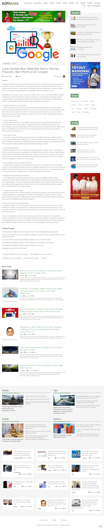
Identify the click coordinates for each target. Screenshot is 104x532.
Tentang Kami (43, 520)
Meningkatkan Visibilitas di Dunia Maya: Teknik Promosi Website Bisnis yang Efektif (30, 232)
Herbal (52, 3)
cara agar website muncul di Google (15, 254)
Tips (77, 3)
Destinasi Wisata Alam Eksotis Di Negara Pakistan (37, 403)
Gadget (71, 3)
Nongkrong (28, 3)
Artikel (54, 520)
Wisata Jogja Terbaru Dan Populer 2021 (37, 399)
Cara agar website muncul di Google (15, 205)
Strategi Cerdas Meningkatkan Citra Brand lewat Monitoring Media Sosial (57, 453)
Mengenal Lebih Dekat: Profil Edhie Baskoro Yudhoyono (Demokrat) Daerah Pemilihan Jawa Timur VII (41, 329)
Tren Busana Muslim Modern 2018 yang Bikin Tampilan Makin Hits (88, 425)
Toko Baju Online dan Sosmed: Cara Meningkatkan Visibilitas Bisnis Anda (87, 435)
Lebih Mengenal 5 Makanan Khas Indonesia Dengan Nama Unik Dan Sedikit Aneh (36, 426)
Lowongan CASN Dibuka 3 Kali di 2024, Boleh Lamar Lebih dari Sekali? (90, 453)
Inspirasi (82, 3)
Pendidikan (96, 6)
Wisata (45, 3)
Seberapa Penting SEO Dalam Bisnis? (14, 248)
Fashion (89, 3)
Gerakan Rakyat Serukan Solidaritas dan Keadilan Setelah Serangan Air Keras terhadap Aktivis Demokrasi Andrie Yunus (85, 485)
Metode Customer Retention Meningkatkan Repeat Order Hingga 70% (41, 271)
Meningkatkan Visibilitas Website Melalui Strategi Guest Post (22, 245)
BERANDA (6, 63)
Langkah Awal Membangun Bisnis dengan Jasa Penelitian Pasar (87, 402)
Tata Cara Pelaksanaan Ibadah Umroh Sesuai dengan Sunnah (41, 348)
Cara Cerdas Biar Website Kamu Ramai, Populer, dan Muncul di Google (88, 406)
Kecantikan (38, 3)
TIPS (14, 63)
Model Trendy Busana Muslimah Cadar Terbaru (88, 430)
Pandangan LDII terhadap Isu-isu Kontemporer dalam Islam (22, 502)
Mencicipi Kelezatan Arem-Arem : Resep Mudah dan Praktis (37, 432)
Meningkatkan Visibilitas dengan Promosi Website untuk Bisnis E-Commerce (28, 242)
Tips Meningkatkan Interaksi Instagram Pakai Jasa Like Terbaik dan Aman (88, 397)
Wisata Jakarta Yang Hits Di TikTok (35, 396)
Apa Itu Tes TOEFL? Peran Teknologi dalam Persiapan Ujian (22, 467)
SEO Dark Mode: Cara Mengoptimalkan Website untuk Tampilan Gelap (26, 239)
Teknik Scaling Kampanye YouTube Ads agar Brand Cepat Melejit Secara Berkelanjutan (41, 310)
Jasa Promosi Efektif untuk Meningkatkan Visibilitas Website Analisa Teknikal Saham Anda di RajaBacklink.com (33, 236)
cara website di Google (31, 258)
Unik (83, 6)
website (43, 258)
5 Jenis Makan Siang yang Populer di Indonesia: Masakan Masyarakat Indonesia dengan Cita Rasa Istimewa (36, 437)
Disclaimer (64, 520)
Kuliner (58, 3)
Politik (65, 3)
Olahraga (97, 3)
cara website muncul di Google (40, 254)
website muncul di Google (12, 258)
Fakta (89, 6)
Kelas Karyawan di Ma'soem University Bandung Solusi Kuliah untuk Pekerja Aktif (22, 453)
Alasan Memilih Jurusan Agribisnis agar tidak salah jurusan (41, 366)
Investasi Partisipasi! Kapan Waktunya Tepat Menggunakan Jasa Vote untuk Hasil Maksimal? (41, 291)
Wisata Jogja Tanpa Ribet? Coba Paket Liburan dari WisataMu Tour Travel (12, 408)
